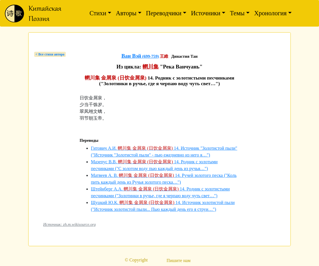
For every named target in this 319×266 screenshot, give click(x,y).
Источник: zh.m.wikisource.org (69, 224)
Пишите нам (179, 260)
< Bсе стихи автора (50, 54)
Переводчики (164, 13)
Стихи (97, 13)
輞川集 (151, 67)
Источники (205, 13)
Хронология (270, 13)
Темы (237, 13)
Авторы (126, 13)
